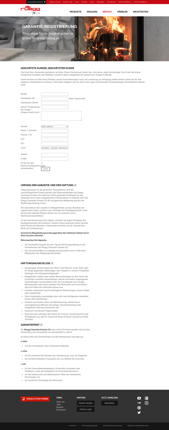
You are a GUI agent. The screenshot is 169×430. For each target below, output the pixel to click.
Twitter (139, 412)
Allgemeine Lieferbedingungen (137, 425)
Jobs (58, 404)
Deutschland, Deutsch (35, 2)
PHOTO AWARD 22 (124, 2)
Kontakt (84, 2)
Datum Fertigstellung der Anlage (30, 108)
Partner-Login (67, 2)
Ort (23, 143)
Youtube (139, 398)
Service (107, 11)
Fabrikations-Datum (29, 103)
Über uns (60, 402)
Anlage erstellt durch (31, 112)
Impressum (72, 425)
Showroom (61, 410)
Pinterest (139, 407)
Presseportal (111, 2)
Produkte (76, 11)
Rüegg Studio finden (35, 399)
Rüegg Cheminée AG (34, 10)
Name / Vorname (29, 130)
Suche (92, 2)
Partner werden (55, 2)
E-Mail (24, 159)
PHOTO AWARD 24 (140, 2)
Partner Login (86, 409)
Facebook (146, 398)
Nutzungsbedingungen (90, 425)
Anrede (24, 126)
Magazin (92, 11)
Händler (122, 11)
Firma (77, 2)
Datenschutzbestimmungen (112, 425)
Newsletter (100, 2)
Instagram (146, 403)
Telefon (24, 154)
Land (23, 148)
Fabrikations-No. (28, 98)
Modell (24, 94)
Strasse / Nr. (27, 135)
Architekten (140, 11)
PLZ (23, 139)
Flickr (139, 403)
